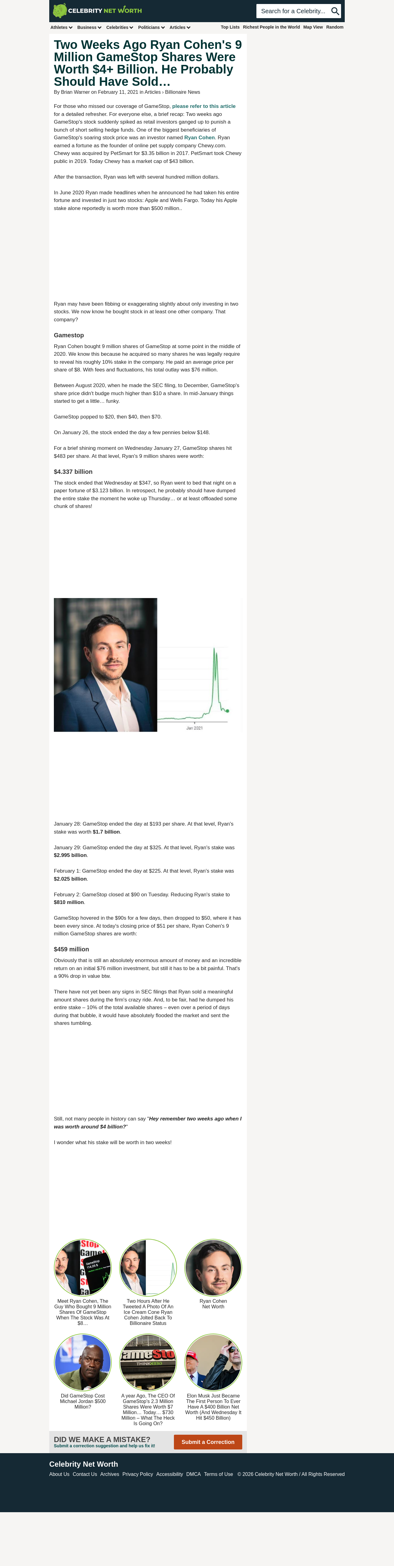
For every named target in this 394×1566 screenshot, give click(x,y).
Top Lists (230, 27)
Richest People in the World (271, 27)
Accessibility (169, 1474)
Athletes (61, 27)
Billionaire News (182, 92)
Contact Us (85, 1474)
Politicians (151, 27)
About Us (59, 1474)
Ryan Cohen (199, 138)
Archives (109, 1474)
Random (335, 27)
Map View (313, 27)
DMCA (193, 1474)
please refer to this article (204, 106)
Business (89, 27)
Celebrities (120, 27)
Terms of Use (218, 1474)
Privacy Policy (138, 1474)
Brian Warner (75, 92)
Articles (180, 27)
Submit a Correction (208, 1442)
